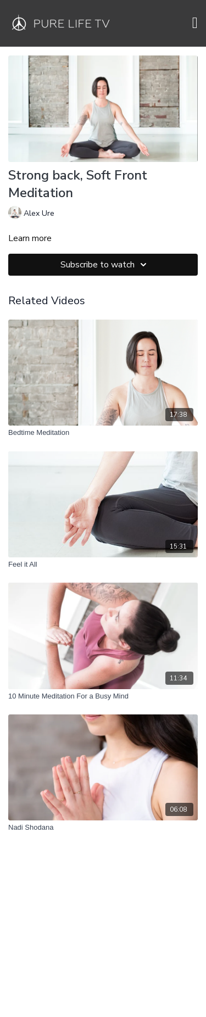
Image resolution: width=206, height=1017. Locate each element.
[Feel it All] (103, 564)
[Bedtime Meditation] (103, 432)
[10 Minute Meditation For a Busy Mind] (103, 696)
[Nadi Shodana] (103, 827)
